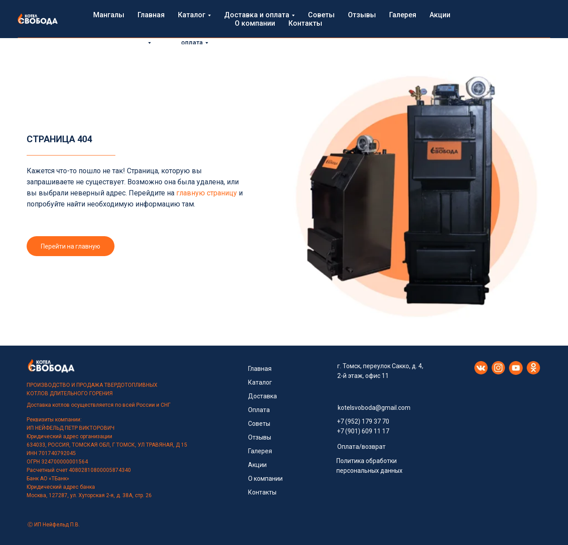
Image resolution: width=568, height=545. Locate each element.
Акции (362, 32)
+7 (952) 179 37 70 (363, 421)
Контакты (444, 32)
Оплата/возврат (361, 446)
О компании (401, 32)
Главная (122, 32)
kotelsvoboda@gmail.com (374, 407)
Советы (259, 32)
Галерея (330, 32)
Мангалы (85, 32)
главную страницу (206, 193)
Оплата (259, 409)
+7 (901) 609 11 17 (363, 431)
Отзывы (295, 32)
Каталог (260, 382)
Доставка (262, 396)
